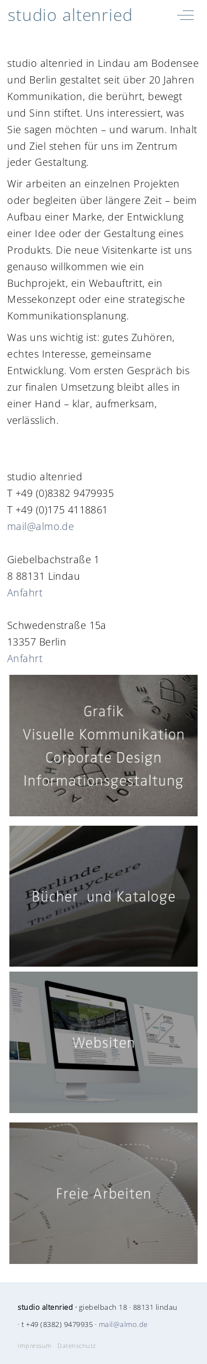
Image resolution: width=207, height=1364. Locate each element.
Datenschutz (76, 1346)
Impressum (35, 1346)
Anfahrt (25, 592)
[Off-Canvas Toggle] (185, 15)
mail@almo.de (40, 526)
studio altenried (70, 15)
